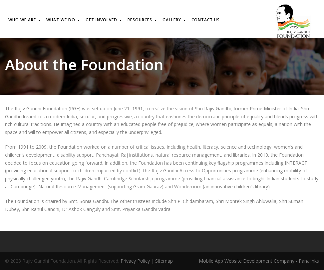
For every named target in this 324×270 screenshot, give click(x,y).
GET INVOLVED (104, 20)
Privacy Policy (135, 261)
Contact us (205, 20)
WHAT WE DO (63, 20)
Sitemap (164, 261)
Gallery (174, 20)
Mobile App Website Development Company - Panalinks (259, 261)
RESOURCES (142, 20)
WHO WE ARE (24, 20)
